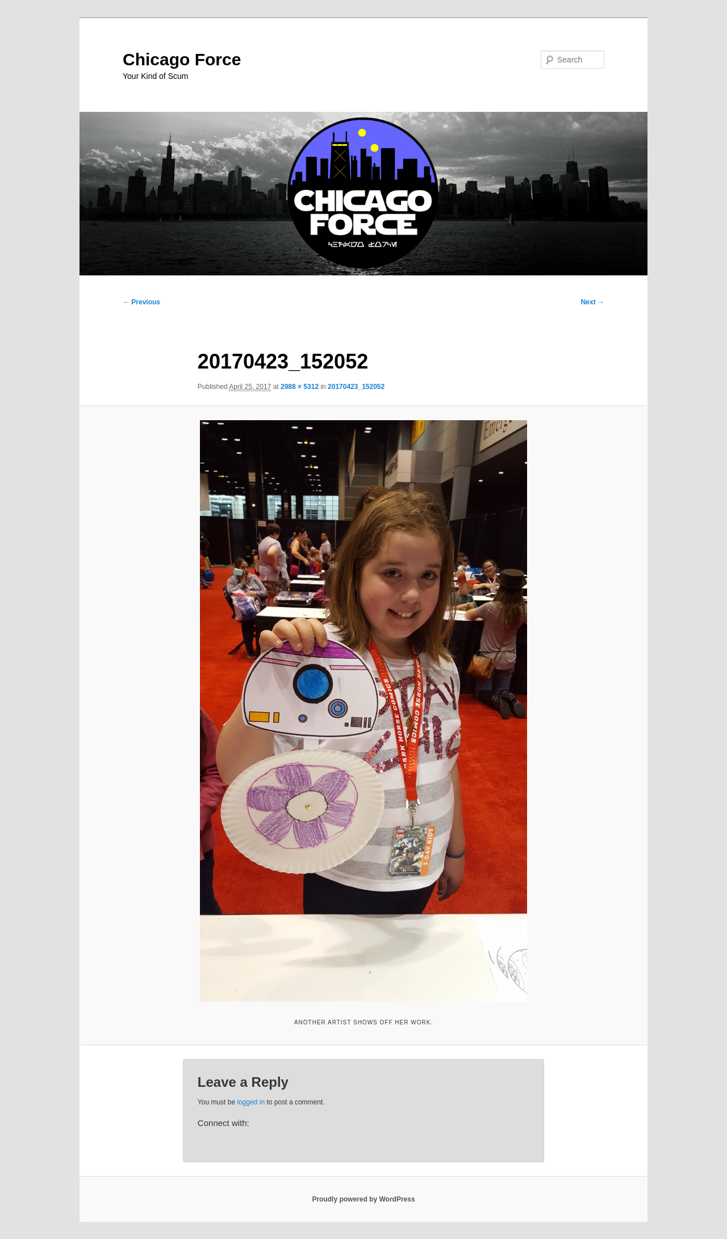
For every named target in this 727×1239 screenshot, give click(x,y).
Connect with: (223, 1123)
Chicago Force (182, 59)
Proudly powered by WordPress (363, 1199)
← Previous (141, 302)
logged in (251, 1102)
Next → (592, 302)
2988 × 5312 (300, 387)
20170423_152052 (356, 387)
